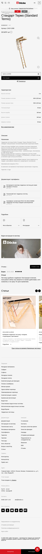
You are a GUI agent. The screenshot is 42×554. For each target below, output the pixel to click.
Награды (23, 434)
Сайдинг (3, 371)
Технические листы (7, 428)
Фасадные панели (6, 377)
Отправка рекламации (27, 437)
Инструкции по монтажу (8, 425)
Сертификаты (5, 434)
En (34, 3)
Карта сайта (4, 533)
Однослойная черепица (8, 391)
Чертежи (3, 439)
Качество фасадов (26, 431)
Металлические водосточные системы (12, 408)
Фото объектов (5, 445)
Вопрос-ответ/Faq (6, 448)
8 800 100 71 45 (6, 501)
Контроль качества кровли (29, 428)
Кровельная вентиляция (8, 399)
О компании (24, 422)
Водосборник (5, 411)
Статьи (3, 451)
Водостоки (4, 402)
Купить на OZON (21, 74)
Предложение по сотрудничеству (10, 523)
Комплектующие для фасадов (10, 382)
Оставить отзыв (34, 268)
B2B (22, 447)
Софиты (3, 374)
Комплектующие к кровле (9, 397)
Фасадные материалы (8, 368)
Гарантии (4, 437)
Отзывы (23, 450)
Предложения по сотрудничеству (26, 440)
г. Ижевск (13, 482)
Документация (5, 422)
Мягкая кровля (5, 388)
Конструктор (5, 458)
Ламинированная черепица (9, 394)
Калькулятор (10, 551)
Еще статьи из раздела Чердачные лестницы (26, 350)
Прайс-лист (4, 464)
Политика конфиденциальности (10, 530)
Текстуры (4, 442)
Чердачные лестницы (7, 414)
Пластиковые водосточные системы (12, 405)
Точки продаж (21, 79)
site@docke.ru (19, 501)
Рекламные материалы (8, 431)
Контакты (24, 425)
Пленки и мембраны (7, 385)
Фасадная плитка (6, 380)
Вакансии (24, 444)
